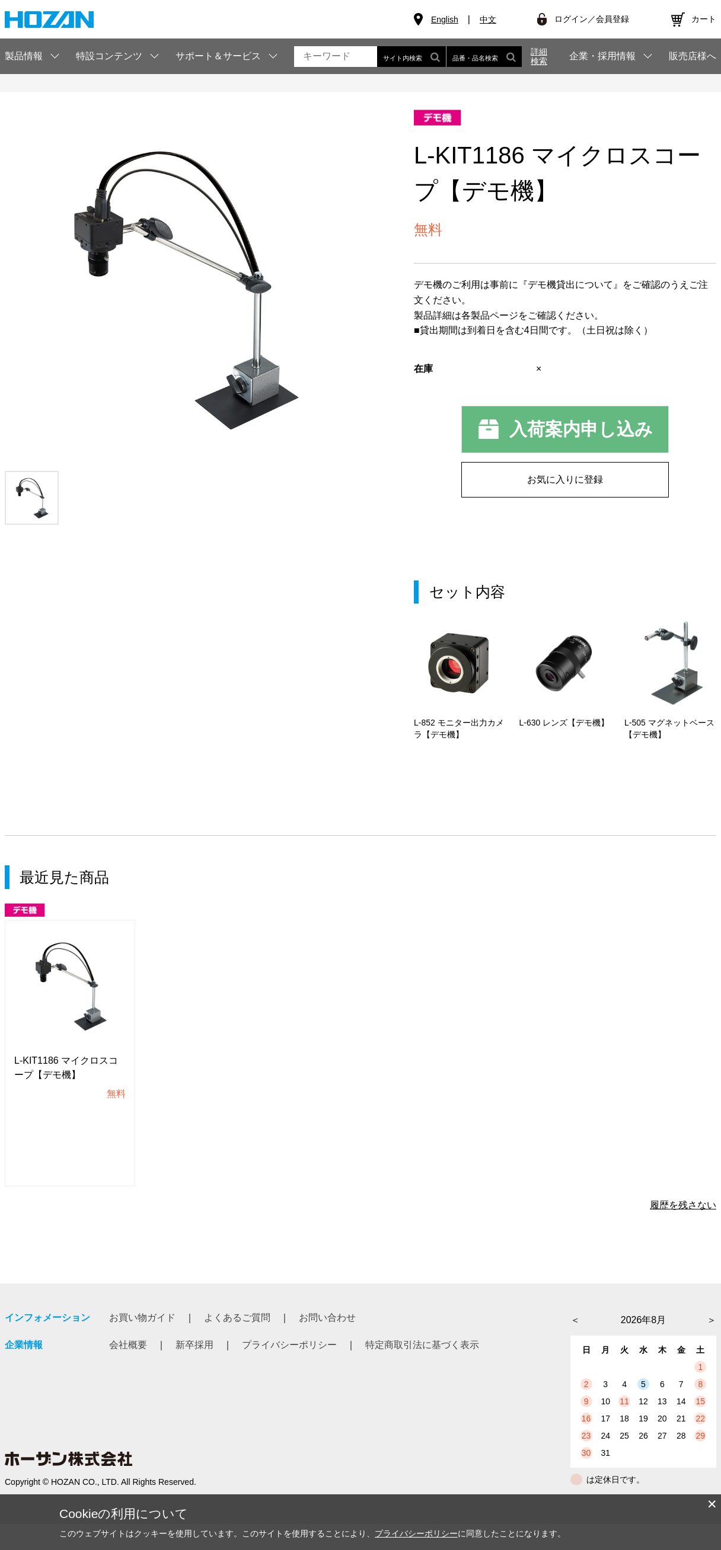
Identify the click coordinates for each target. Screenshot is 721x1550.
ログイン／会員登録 (591, 19)
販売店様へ (692, 56)
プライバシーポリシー (289, 1371)
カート (703, 19)
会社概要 (128, 1371)
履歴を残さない (683, 1231)
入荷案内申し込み (581, 429)
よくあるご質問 (237, 1344)
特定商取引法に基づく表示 (422, 1371)
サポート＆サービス (218, 56)
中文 (488, 19)
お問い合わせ (327, 1344)
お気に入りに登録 (565, 479)
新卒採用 (194, 1371)
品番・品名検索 (484, 57)
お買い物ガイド (142, 1344)
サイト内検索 (411, 57)
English (444, 19)
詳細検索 (539, 56)
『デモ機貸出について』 (570, 285)
